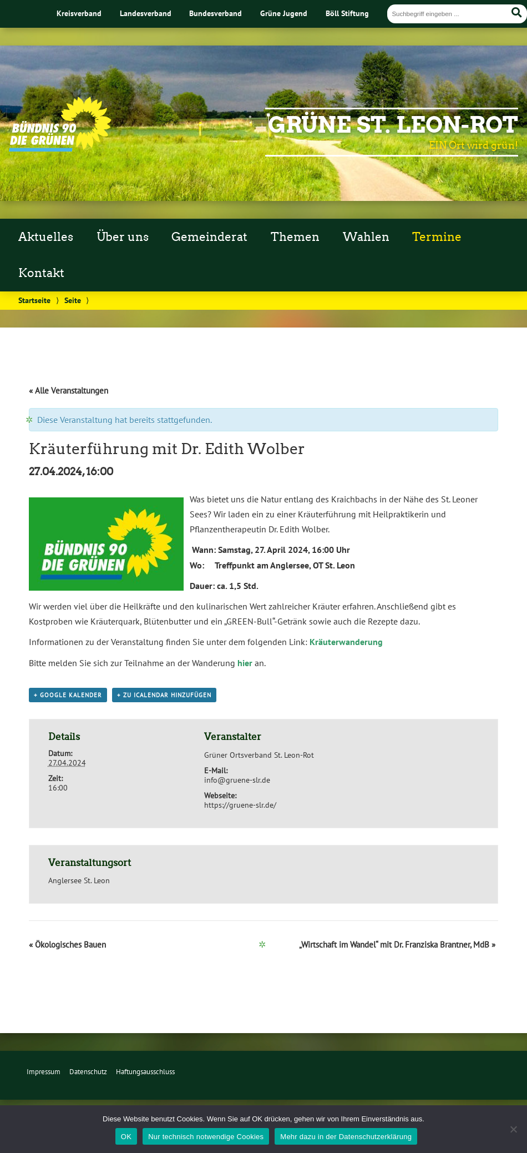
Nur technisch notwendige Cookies (206, 1136)
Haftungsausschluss (145, 1071)
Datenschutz (88, 1071)
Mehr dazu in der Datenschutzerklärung (346, 1136)
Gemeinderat (209, 237)
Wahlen (366, 237)
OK (126, 1136)
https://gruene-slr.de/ (240, 805)
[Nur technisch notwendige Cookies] (513, 1129)
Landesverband (145, 13)
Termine (437, 237)
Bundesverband (215, 13)
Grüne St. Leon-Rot (393, 125)
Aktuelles (45, 237)
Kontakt (41, 273)
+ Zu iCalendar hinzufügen (164, 695)
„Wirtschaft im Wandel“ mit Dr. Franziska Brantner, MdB (397, 944)
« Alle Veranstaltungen (68, 390)
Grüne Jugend (283, 13)
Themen (295, 237)
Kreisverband (79, 13)
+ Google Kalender (68, 695)
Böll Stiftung (347, 13)
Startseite (34, 300)
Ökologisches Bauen (67, 944)
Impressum (43, 1071)
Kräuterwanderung (346, 641)
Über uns (123, 237)
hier (244, 662)
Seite (72, 300)
